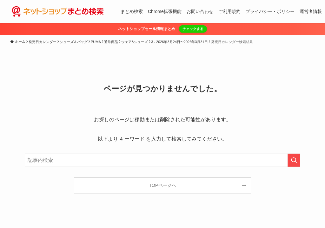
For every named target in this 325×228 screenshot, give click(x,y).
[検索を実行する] (294, 160)
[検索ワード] (162, 160)
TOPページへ (162, 185)
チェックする (192, 29)
